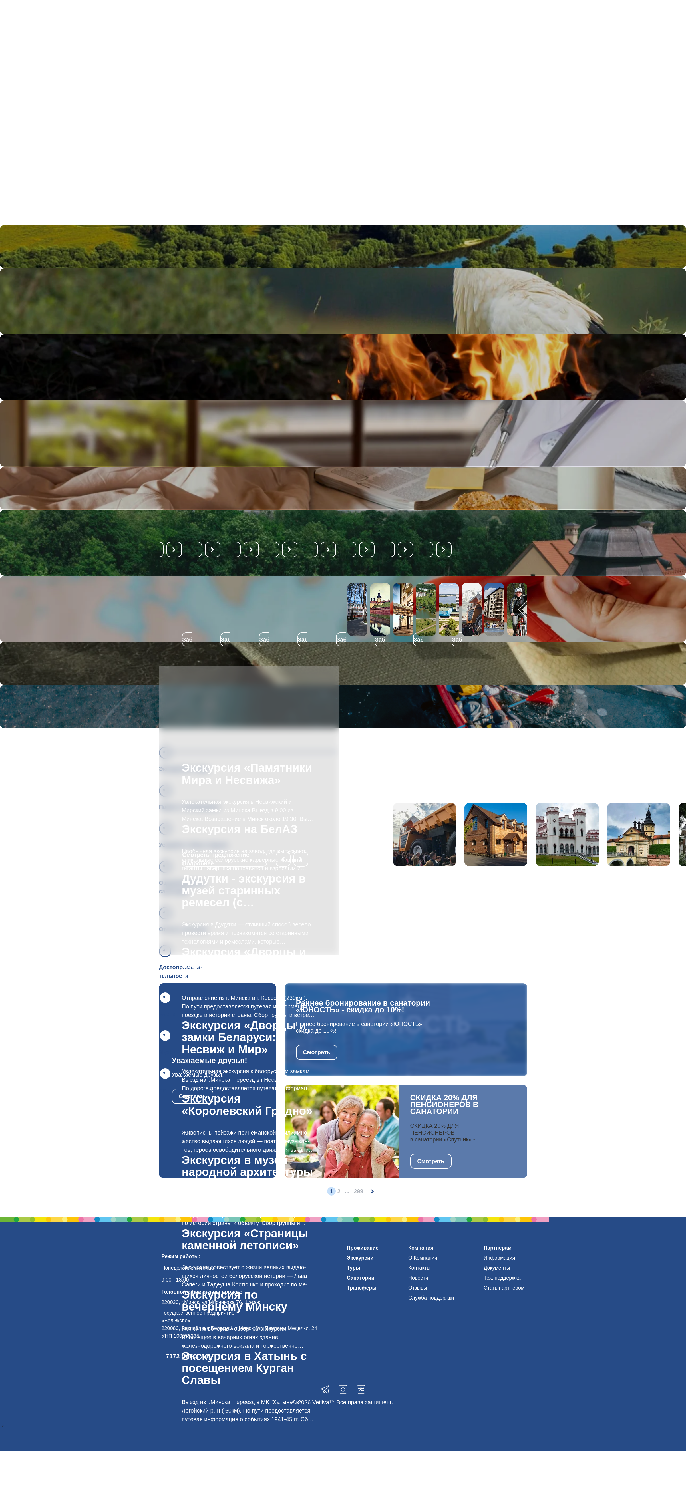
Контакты (419, 1268)
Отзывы (417, 1288)
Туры (353, 1268)
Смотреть (316, 1052)
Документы (497, 1268)
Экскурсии (360, 1258)
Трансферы (362, 1288)
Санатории (361, 1278)
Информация (499, 1258)
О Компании (422, 1258)
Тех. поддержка (502, 1278)
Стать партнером (504, 1288)
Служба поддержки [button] (431, 1298)
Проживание (363, 1248)
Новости (418, 1278)
